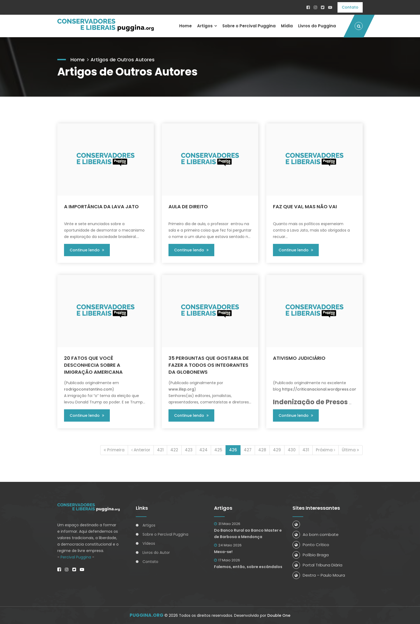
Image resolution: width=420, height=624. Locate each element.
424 (203, 450)
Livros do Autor (156, 552)
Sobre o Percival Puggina (249, 26)
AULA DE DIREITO (188, 206)
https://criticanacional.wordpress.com (320, 389)
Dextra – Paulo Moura (318, 575)
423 (189, 450)
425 (218, 450)
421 (160, 450)
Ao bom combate (315, 534)
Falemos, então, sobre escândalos (248, 566)
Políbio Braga (310, 555)
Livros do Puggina (317, 26)
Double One (278, 615)
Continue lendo (87, 250)
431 (305, 450)
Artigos (204, 26)
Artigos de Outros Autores (123, 59)
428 (262, 450)
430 (292, 450)
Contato (350, 7)
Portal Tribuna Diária (317, 565)
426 (233, 450)
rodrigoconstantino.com (88, 389)
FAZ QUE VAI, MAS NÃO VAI (305, 206)
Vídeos (148, 543)
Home (185, 26)
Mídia (287, 26)
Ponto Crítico (310, 544)
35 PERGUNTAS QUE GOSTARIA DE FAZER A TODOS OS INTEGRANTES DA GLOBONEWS (208, 365)
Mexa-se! (223, 551)
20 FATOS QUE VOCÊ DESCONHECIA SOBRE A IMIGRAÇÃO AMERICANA (93, 365)
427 (248, 450)
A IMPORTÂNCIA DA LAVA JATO (101, 206)
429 (277, 450)
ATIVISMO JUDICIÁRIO (299, 358)
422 (174, 450)
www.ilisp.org (181, 389)
